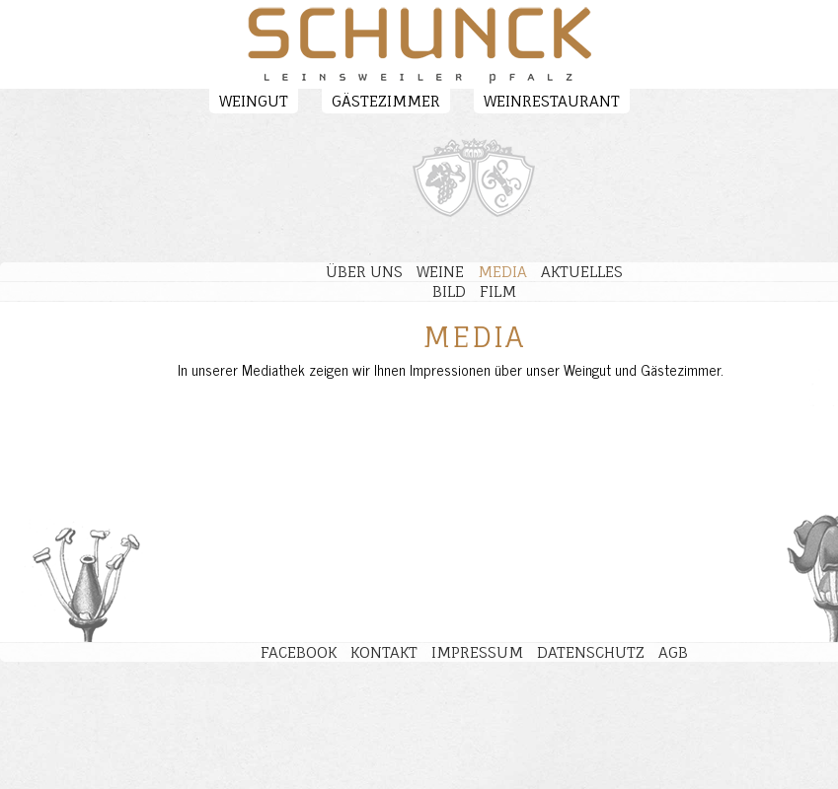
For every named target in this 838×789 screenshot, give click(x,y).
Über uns (364, 271)
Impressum (477, 652)
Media (502, 271)
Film (498, 291)
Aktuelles (582, 271)
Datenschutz (591, 652)
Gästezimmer (386, 101)
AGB (673, 652)
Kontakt (384, 652)
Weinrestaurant (552, 101)
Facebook (299, 652)
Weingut (253, 101)
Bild (449, 291)
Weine (440, 271)
